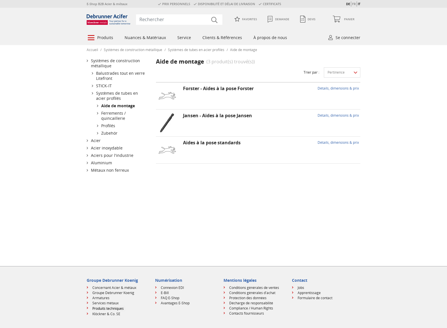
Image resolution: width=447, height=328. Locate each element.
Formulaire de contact (315, 297)
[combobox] (179, 19)
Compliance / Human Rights (251, 308)
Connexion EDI (172, 287)
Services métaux (105, 303)
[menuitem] (100, 38)
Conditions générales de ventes (254, 287)
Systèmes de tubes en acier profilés (196, 49)
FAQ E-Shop (170, 297)
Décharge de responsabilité (251, 303)
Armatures (100, 297)
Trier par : (311, 72)
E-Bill (165, 292)
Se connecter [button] (348, 37)
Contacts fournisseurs (246, 313)
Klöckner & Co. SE (106, 313)
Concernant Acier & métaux (114, 287)
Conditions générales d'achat (252, 292)
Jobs (301, 287)
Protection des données (248, 297)
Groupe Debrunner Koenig (113, 292)
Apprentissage (309, 292)
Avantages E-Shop (175, 303)
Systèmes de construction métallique (133, 49)
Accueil (92, 49)
